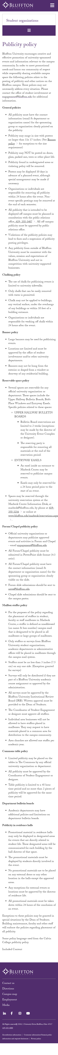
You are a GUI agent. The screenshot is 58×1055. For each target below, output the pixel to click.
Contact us (8, 983)
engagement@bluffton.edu (17, 97)
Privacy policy (36, 1038)
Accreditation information (11, 1035)
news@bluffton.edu (19, 589)
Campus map (9, 994)
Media (6, 1005)
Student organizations (22, 21)
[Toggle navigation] (29, 30)
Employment (9, 1000)
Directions (8, 989)
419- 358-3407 (23, 222)
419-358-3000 (7, 1028)
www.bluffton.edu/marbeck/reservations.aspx (33, 516)
